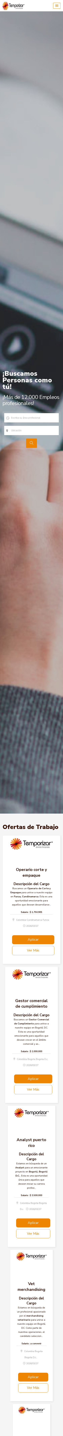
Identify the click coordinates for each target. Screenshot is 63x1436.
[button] (56, 6)
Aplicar (33, 939)
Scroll (57, 1427)
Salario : (25, 912)
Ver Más (33, 950)
